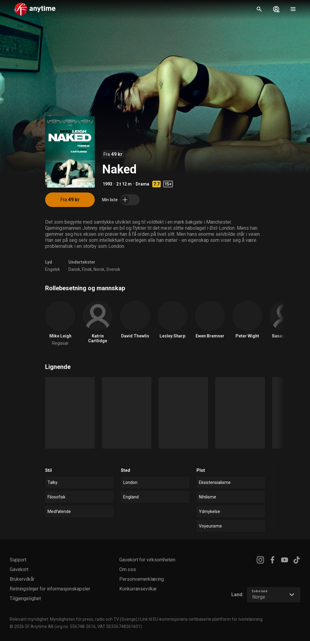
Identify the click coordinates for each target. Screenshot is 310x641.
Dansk (74, 269)
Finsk (87, 269)
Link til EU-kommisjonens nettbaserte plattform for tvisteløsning (201, 619)
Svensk (113, 269)
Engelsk (52, 269)
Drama (142, 184)
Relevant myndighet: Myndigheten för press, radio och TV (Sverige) (73, 619)
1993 (107, 184)
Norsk (99, 269)
